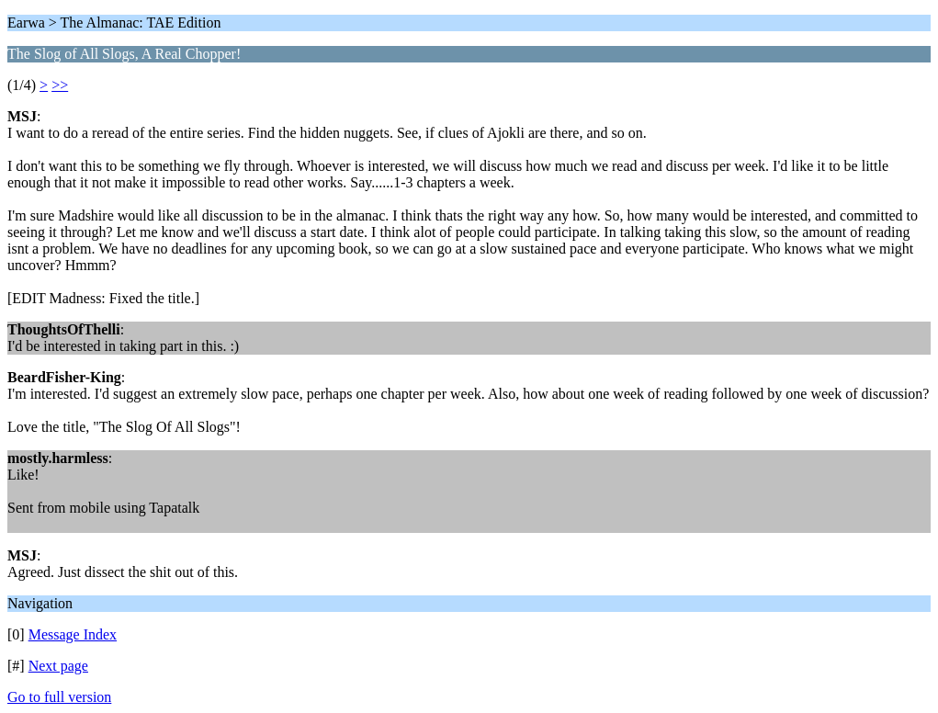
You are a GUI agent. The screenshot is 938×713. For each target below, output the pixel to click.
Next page (58, 665)
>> (59, 85)
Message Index (72, 634)
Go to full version (59, 697)
